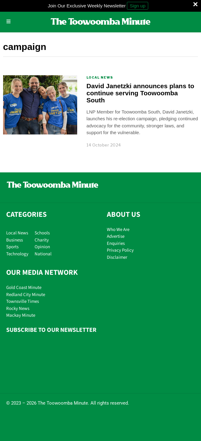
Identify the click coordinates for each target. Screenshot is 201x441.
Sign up (137, 5)
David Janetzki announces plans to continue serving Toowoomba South (140, 93)
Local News (99, 77)
